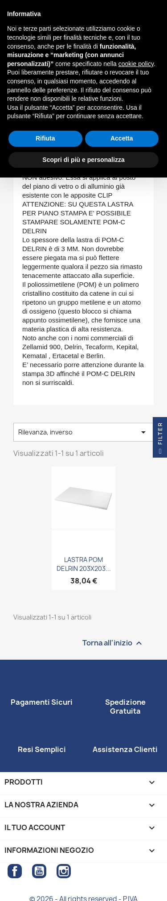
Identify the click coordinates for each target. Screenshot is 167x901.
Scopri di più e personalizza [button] (83, 159)
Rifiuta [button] (45, 138)
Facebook (15, 871)
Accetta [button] (121, 138)
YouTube (39, 871)
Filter (160, 440)
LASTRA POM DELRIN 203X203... (84, 564)
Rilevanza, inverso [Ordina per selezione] (83, 432)
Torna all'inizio (113, 643)
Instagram (64, 871)
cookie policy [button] (136, 63)
